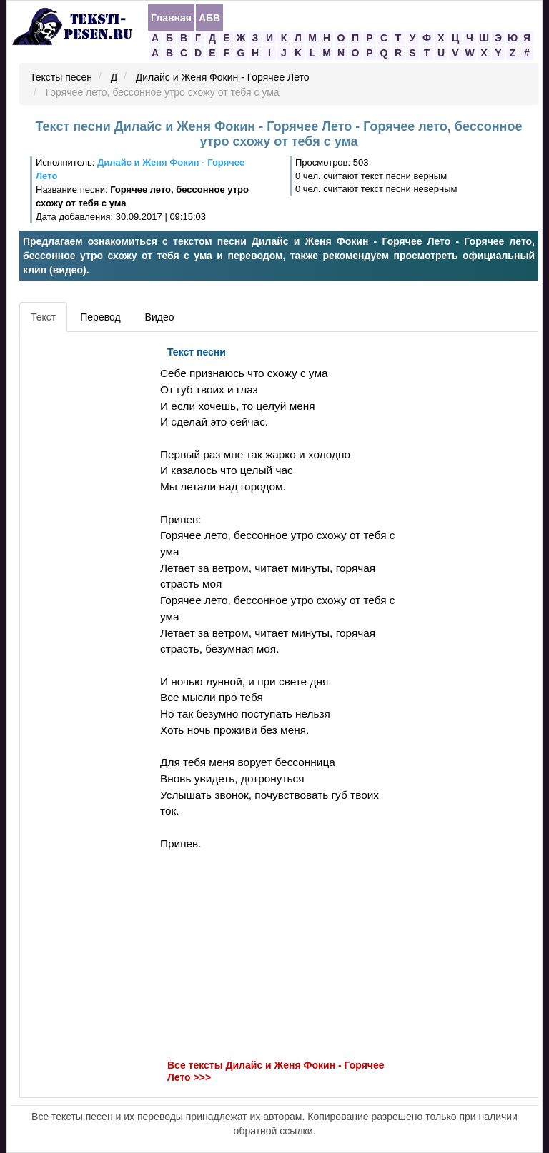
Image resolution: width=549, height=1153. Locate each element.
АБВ (209, 18)
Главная (171, 18)
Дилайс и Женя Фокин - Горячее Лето (223, 77)
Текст (43, 317)
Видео (159, 317)
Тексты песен (61, 77)
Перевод (100, 317)
